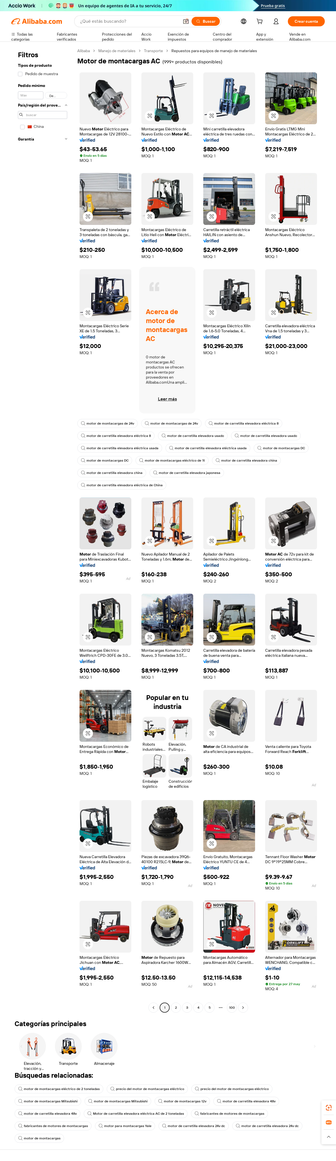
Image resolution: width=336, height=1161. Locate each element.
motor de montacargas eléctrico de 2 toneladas (59, 1089)
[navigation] (43, 530)
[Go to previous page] (153, 1008)
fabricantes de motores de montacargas (229, 1113)
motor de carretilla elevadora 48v (246, 1101)
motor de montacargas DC (281, 448)
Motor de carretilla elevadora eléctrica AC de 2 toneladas (135, 1113)
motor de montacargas (39, 1138)
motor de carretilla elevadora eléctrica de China (122, 485)
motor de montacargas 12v (182, 1101)
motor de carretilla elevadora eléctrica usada (119, 448)
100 (232, 1008)
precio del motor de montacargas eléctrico (147, 1089)
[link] (328, 1107)
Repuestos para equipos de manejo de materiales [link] (214, 51)
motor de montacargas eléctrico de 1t (172, 460)
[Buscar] (206, 21)
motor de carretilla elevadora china (246, 460)
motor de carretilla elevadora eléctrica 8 (244, 423)
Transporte (153, 51)
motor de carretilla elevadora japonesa (186, 473)
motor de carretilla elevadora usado (193, 436)
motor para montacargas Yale (125, 1126)
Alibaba (83, 51)
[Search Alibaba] (129, 21)
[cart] (260, 22)
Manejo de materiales (117, 51)
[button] (186, 21)
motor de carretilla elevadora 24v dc (193, 1126)
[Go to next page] (243, 1008)
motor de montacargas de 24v (107, 423)
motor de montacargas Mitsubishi (48, 1101)
